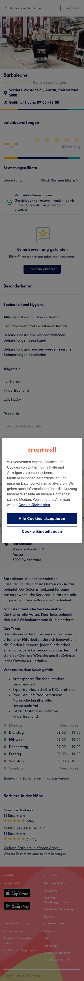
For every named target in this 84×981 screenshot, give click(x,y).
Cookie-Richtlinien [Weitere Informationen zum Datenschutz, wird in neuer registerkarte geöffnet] (34, 505)
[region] (42, 490)
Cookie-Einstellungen (42, 532)
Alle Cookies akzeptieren (42, 518)
